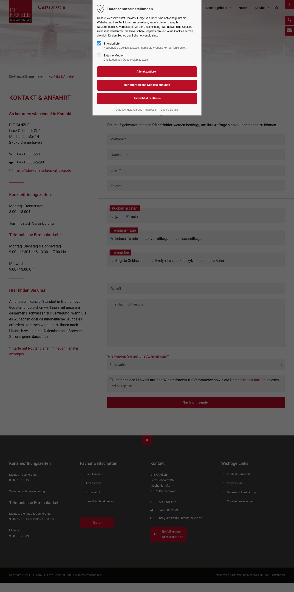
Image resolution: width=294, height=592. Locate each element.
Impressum (151, 109)
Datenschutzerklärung (129, 109)
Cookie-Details (169, 109)
